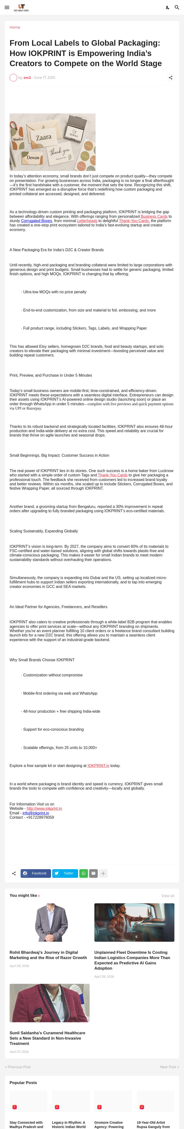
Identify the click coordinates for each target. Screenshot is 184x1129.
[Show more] (103, 873)
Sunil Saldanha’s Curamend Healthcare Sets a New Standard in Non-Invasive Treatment (47, 1038)
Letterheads (87, 221)
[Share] (170, 77)
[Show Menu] (6, 7)
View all (167, 896)
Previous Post (19, 1067)
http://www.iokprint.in (44, 808)
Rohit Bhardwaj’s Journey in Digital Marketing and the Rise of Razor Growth (48, 955)
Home (15, 27)
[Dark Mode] (168, 7)
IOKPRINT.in (98, 766)
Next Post (168, 1067)
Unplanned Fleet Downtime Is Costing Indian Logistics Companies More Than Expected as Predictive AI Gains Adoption (132, 960)
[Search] (177, 7)
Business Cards (154, 216)
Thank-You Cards (134, 221)
